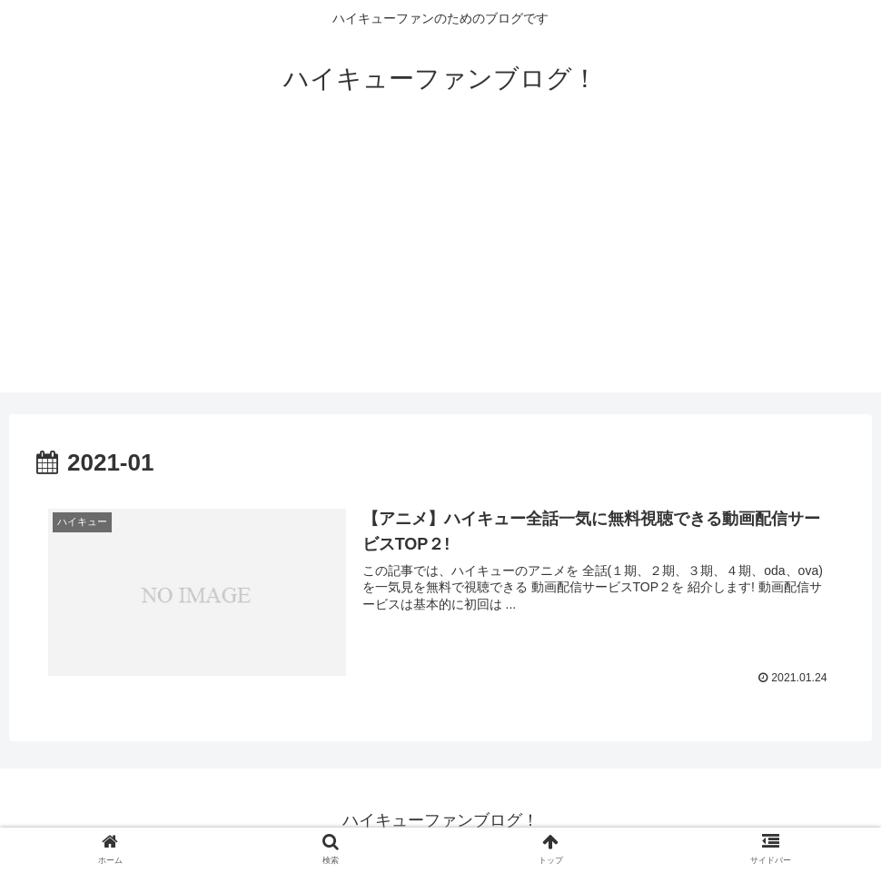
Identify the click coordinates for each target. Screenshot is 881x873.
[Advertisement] (440, 265)
